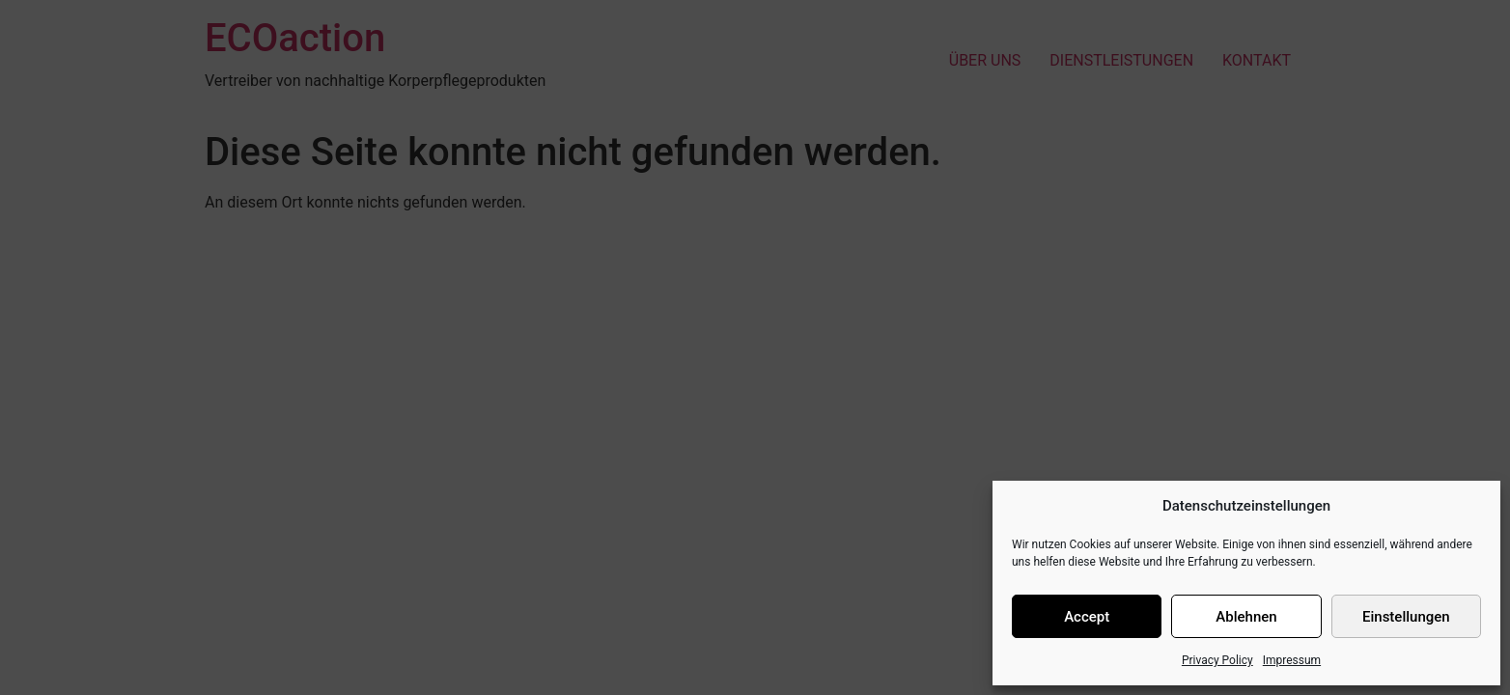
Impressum (1292, 660)
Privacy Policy (1217, 660)
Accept (1086, 617)
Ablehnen (1246, 617)
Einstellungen (1406, 617)
